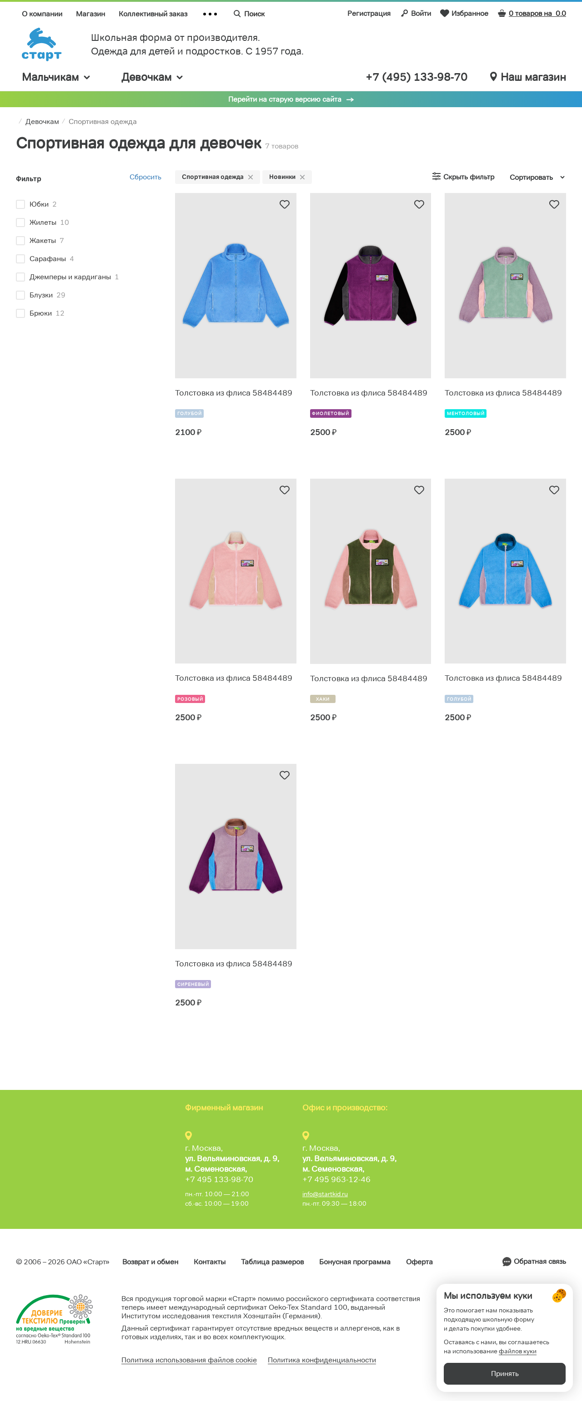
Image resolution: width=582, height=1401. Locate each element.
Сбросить (145, 177)
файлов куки (518, 1351)
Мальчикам (56, 77)
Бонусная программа (355, 1261)
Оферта (419, 1261)
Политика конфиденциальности (322, 1360)
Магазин (90, 14)
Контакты (210, 1261)
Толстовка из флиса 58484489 (233, 393)
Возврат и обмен (150, 1261)
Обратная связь (540, 1261)
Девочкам (152, 77)
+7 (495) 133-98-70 (416, 77)
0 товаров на (531, 13)
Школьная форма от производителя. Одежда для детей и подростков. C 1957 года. (197, 44)
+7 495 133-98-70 (219, 1179)
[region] (88, 260)
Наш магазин (528, 77)
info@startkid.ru (325, 1194)
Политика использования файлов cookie (189, 1360)
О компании (42, 14)
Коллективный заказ (153, 14)
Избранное (464, 13)
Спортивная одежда (217, 177)
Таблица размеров (272, 1261)
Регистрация (369, 13)
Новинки (287, 177)
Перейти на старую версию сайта (284, 99)
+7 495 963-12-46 (336, 1179)
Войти (415, 13)
